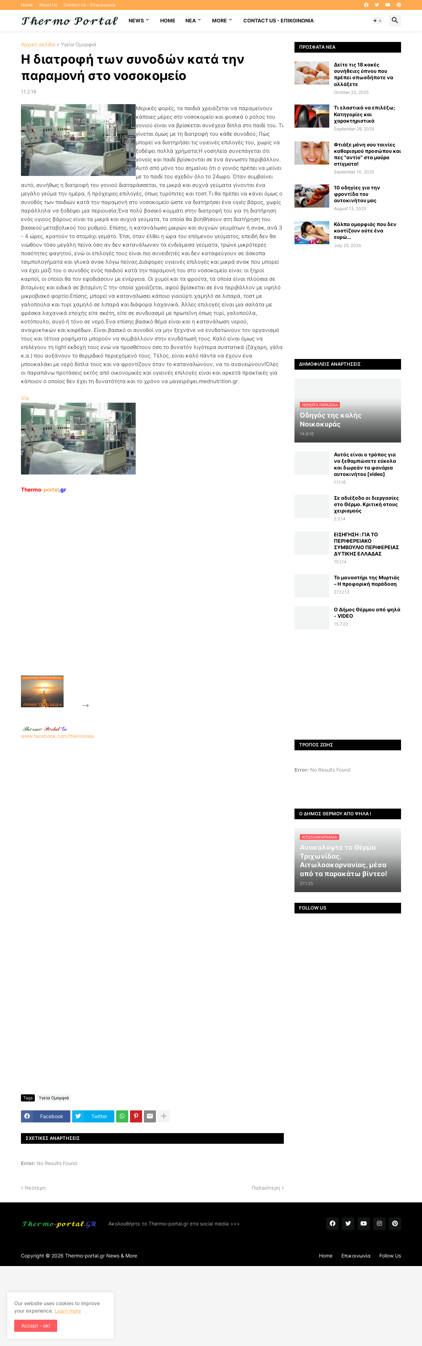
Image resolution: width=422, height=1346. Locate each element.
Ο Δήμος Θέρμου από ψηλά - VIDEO (367, 612)
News (136, 20)
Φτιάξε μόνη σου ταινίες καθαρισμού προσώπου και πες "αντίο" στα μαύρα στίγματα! (367, 154)
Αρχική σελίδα (38, 44)
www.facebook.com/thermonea (152, 830)
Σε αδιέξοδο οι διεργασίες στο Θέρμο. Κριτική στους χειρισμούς (366, 504)
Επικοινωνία (355, 1256)
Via (25, 398)
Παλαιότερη (266, 1188)
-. (45, 728)
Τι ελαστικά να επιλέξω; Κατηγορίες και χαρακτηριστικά (364, 113)
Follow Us (390, 1256)
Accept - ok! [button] (35, 1326)
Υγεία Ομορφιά (78, 44)
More (219, 20)
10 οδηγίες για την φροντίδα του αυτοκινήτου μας (357, 193)
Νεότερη (35, 1188)
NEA (190, 20)
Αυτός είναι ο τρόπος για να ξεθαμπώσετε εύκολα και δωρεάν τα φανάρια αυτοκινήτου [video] (365, 464)
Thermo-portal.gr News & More (101, 1256)
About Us (48, 4)
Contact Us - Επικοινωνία (89, 4)
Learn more (68, 1311)
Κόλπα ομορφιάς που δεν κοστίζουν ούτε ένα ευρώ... (365, 230)
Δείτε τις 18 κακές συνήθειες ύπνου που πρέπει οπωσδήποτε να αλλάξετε (363, 74)
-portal (43, 489)
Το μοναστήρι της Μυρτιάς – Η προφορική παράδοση (367, 580)
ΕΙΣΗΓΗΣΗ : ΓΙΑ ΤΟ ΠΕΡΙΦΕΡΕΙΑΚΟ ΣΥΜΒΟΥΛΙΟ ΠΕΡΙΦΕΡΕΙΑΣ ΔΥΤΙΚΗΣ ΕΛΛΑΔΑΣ (366, 544)
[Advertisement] (144, 600)
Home (27, 4)
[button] (378, 20)
